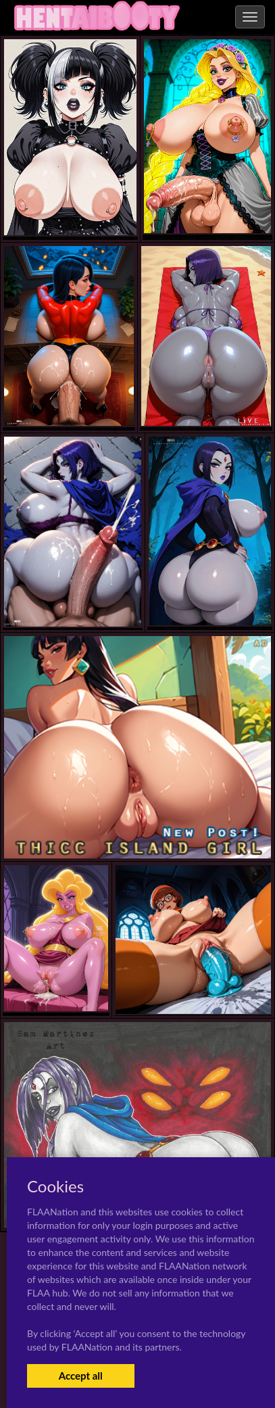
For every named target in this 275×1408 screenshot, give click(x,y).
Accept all (81, 1375)
